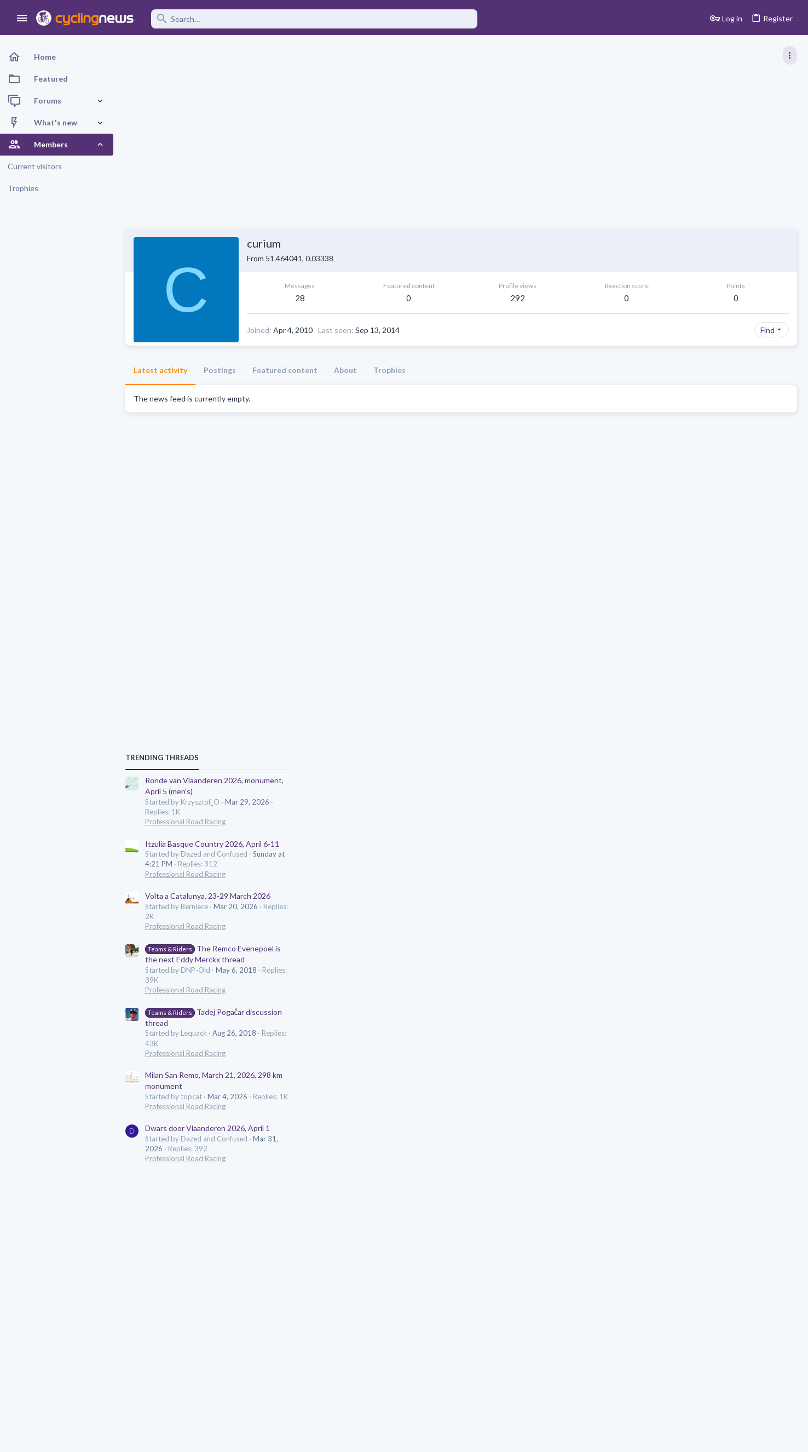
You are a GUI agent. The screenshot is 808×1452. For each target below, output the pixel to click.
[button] (22, 18)
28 (283, 298)
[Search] (313, 18)
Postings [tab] (220, 370)
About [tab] (345, 370)
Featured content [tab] (285, 370)
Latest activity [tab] (161, 370)
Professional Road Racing (693, 627)
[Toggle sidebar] (790, 55)
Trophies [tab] (390, 370)
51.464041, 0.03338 (300, 258)
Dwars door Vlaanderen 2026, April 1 (715, 934)
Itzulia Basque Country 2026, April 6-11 (720, 649)
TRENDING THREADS (669, 563)
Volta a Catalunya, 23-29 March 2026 (715, 702)
